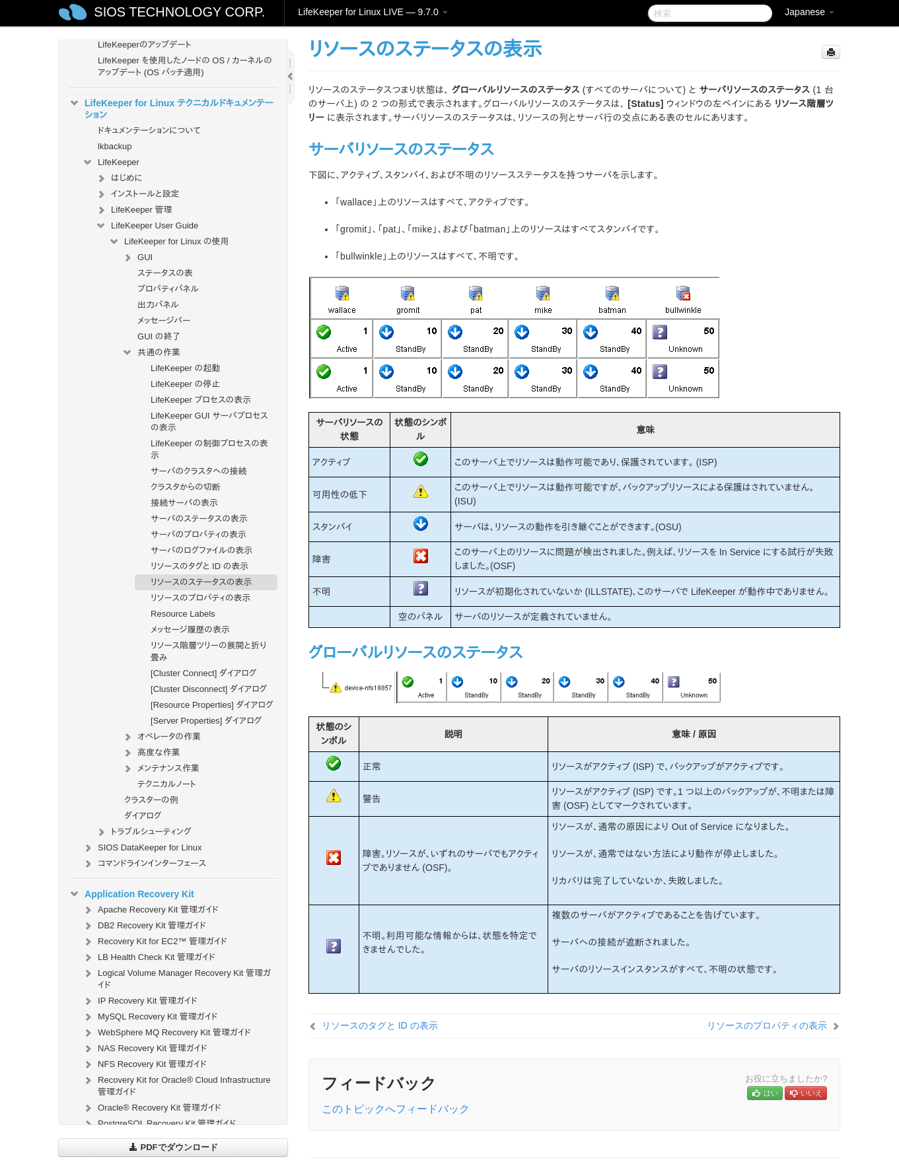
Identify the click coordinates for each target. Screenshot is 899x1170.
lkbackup (114, 146)
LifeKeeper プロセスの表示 (201, 400)
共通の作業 (151, 353)
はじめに (118, 178)
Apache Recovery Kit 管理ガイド (150, 910)
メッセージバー (163, 321)
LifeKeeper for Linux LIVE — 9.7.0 (372, 12)
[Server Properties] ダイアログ (206, 721)
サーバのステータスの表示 (199, 519)
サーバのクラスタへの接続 (198, 471)
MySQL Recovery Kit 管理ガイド (150, 1017)
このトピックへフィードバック (396, 1109)
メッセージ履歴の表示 (190, 630)
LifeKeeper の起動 (185, 368)
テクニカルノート (166, 784)
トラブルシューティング (143, 832)
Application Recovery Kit (131, 894)
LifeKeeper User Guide (146, 226)
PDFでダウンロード (173, 1147)
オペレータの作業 (161, 737)
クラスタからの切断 (186, 487)
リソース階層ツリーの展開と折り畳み (208, 651)
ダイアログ (142, 816)
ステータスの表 (165, 273)
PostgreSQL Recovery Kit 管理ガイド (159, 1124)
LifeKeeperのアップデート (145, 45)
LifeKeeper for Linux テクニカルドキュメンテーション (171, 107)
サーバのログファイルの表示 (201, 550)
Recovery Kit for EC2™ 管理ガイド (154, 941)
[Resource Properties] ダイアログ (212, 705)
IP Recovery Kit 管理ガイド (140, 1001)
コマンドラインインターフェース (144, 864)
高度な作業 (151, 753)
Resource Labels (183, 614)
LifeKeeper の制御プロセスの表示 (209, 449)
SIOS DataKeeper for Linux (142, 848)
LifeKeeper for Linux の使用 (168, 242)
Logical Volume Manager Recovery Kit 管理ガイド (176, 977)
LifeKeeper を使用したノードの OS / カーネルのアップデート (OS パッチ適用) (185, 66)
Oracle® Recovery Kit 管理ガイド (151, 1108)
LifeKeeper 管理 (133, 210)
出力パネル (158, 305)
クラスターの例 (151, 800)
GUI (137, 257)
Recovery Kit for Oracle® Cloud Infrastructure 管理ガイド (176, 1084)
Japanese (809, 12)
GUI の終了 (158, 336)
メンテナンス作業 (160, 768)
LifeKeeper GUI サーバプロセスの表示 (209, 421)
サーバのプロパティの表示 (198, 534)
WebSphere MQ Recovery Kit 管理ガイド (166, 1033)
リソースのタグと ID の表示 (199, 566)
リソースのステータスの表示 (201, 582)
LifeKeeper (110, 162)
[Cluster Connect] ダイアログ (203, 673)
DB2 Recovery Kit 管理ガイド (144, 926)
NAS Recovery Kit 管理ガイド (144, 1048)
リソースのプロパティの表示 (200, 598)
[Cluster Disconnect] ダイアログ (209, 689)
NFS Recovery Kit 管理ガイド (144, 1064)
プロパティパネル (168, 289)
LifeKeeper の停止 (185, 384)
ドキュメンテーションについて (149, 130)
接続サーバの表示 (184, 503)
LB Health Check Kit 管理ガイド (148, 957)
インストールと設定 (137, 194)
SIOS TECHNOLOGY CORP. (179, 12)
